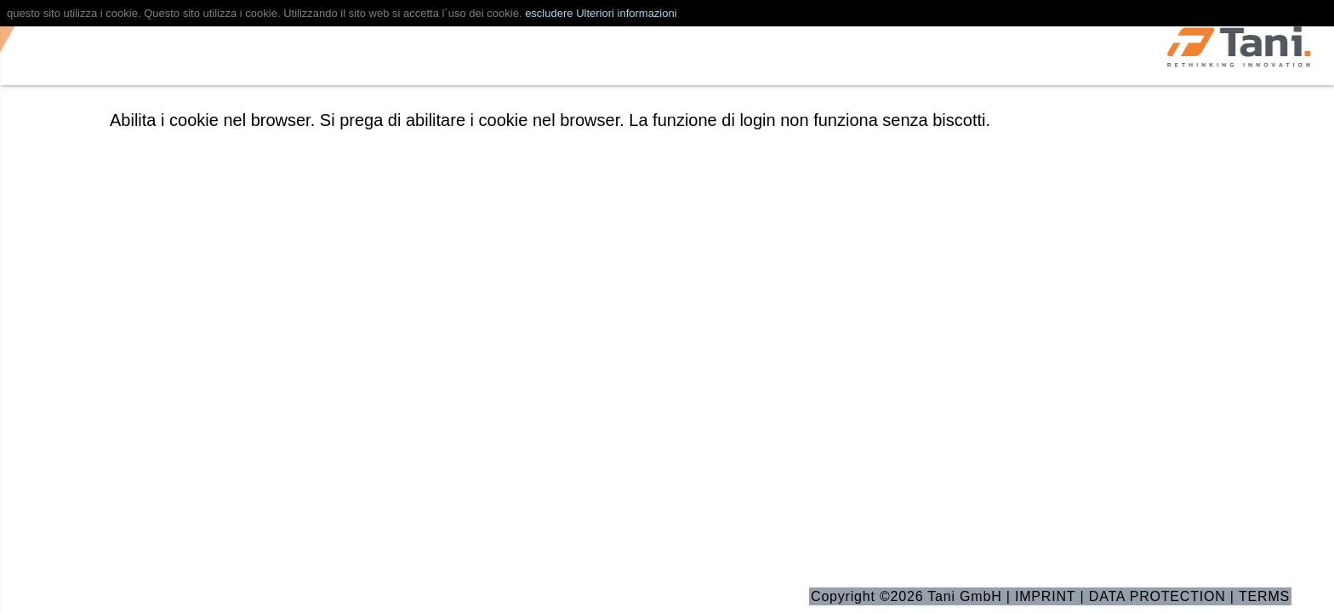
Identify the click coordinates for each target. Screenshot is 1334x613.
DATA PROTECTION (1157, 596)
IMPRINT (1045, 596)
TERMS (1264, 596)
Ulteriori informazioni (626, 13)
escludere (549, 13)
